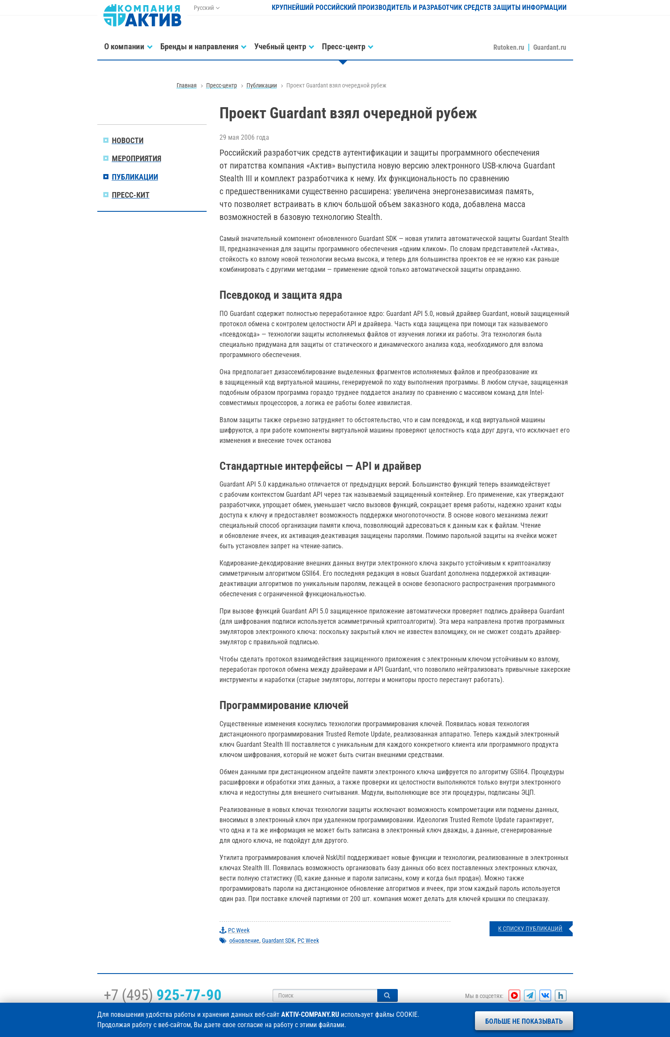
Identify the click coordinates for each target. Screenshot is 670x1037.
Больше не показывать (524, 1021)
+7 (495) (163, 995)
